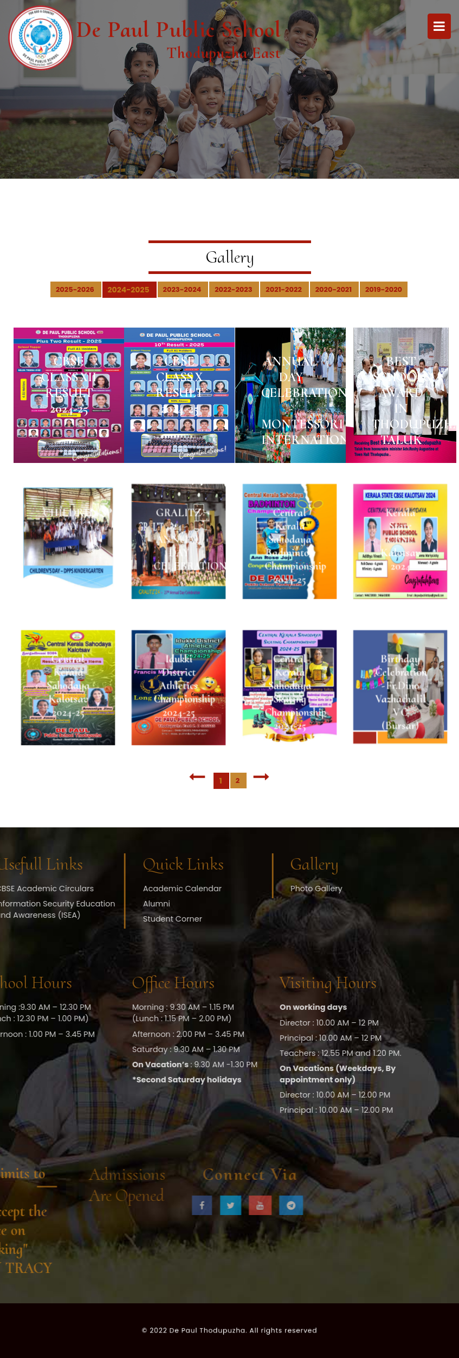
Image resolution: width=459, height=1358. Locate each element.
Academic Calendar (142, 888)
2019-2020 (383, 289)
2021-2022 (284, 289)
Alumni (116, 903)
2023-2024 (183, 289)
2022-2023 (234, 289)
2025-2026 (76, 289)
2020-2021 (334, 289)
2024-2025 (129, 289)
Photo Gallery (276, 888)
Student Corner (132, 918)
